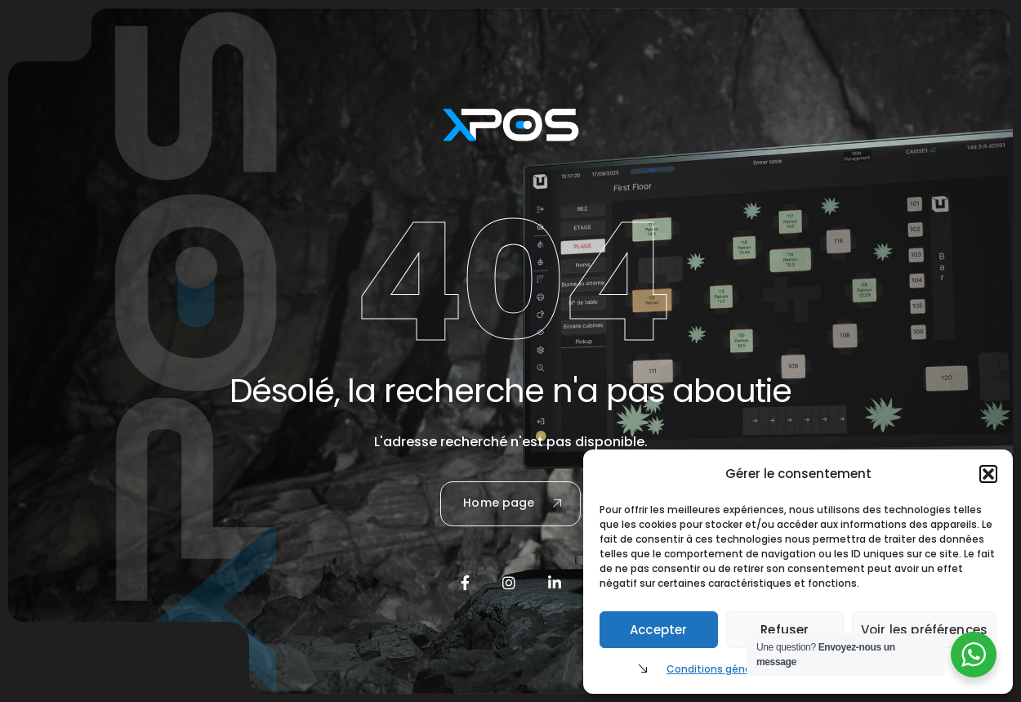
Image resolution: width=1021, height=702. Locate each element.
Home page (511, 502)
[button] (988, 474)
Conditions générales (721, 669)
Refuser (784, 629)
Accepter (658, 629)
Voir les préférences (924, 629)
